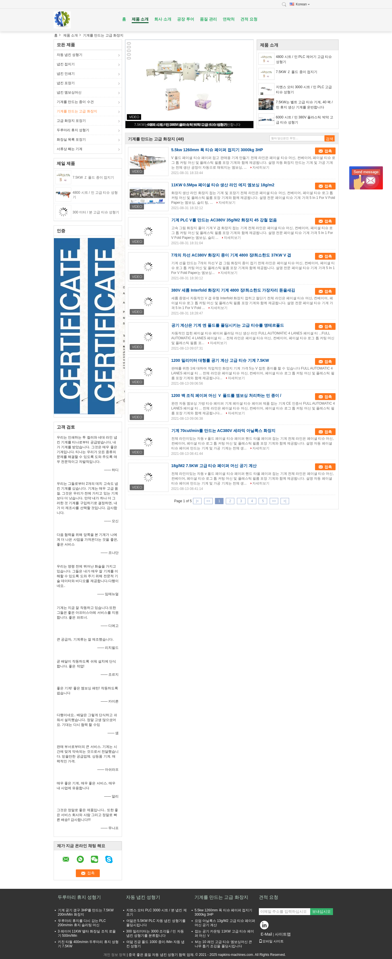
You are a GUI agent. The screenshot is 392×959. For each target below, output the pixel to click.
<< (208, 501)
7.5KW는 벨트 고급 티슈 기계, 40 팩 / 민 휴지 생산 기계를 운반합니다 (304, 104)
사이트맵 (283, 934)
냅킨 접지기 (66, 64)
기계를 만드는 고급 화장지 (77, 111)
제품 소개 (140, 19)
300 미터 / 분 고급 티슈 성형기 (96, 212)
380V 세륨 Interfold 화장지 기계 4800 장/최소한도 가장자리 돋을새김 (233, 290)
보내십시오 (321, 911)
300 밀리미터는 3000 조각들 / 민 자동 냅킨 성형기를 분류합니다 (155, 933)
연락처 (229, 19)
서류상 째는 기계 (70, 149)
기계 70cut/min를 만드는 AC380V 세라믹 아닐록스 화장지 (223, 430)
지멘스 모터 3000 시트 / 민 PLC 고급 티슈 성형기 (304, 89)
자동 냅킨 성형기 (70, 55)
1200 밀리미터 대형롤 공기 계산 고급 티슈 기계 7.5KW (220, 360)
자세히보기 (260, 167)
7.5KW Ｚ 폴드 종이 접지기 (93, 177)
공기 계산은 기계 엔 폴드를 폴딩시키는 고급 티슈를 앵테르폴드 (227, 325)
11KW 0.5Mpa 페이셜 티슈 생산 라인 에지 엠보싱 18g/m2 (223, 185)
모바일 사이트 (271, 941)
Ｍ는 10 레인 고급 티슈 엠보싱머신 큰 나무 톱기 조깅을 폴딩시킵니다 (223, 944)
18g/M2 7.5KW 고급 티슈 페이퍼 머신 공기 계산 (214, 465)
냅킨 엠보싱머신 (69, 92)
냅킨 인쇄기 (66, 74)
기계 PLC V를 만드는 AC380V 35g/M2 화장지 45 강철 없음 (224, 220)
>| (284, 501)
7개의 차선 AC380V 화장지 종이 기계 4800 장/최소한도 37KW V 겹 (231, 255)
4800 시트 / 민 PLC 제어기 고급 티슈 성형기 (304, 59)
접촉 (328, 151)
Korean (303, 4)
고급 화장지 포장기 (71, 121)
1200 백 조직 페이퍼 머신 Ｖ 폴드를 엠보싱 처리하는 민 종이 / (226, 395)
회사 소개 (162, 19)
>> (274, 501)
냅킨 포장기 (66, 83)
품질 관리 (208, 19)
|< (197, 501)
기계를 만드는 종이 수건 (75, 102)
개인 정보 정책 (114, 955)
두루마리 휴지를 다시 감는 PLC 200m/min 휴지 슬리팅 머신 (82, 923)
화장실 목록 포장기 (71, 140)
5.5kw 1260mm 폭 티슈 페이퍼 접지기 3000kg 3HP (217, 150)
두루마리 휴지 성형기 (73, 130)
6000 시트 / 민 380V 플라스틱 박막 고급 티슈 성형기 (187, 125)
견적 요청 (248, 19)
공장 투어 (185, 19)
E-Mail (266, 934)
